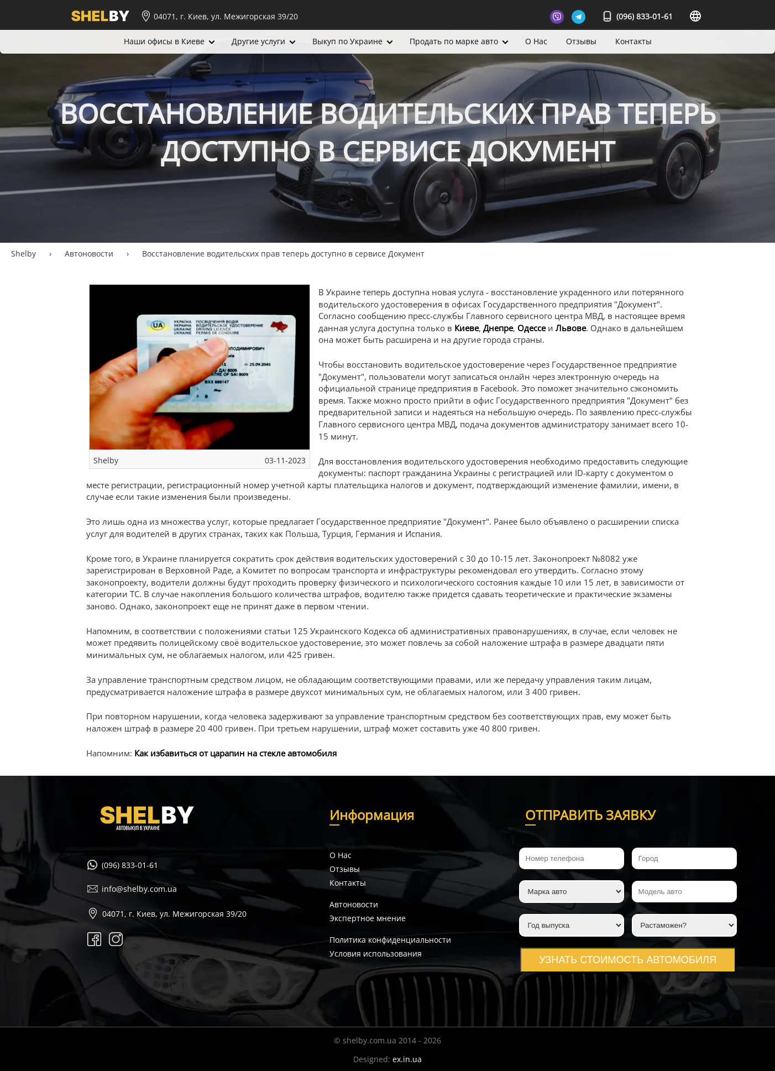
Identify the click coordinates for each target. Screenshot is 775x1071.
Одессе (531, 328)
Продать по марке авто (454, 41)
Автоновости (353, 904)
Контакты (633, 41)
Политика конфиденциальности (390, 939)
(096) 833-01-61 (638, 16)
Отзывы (581, 41)
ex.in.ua (407, 1059)
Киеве (466, 328)
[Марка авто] (571, 891)
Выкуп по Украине (347, 41)
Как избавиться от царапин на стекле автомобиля (235, 753)
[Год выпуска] (571, 925)
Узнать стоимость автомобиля (627, 959)
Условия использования (375, 953)
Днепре (498, 328)
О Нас (536, 41)
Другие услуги (258, 41)
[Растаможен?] (684, 925)
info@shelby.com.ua (139, 889)
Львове (571, 328)
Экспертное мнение (367, 918)
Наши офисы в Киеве (164, 41)
